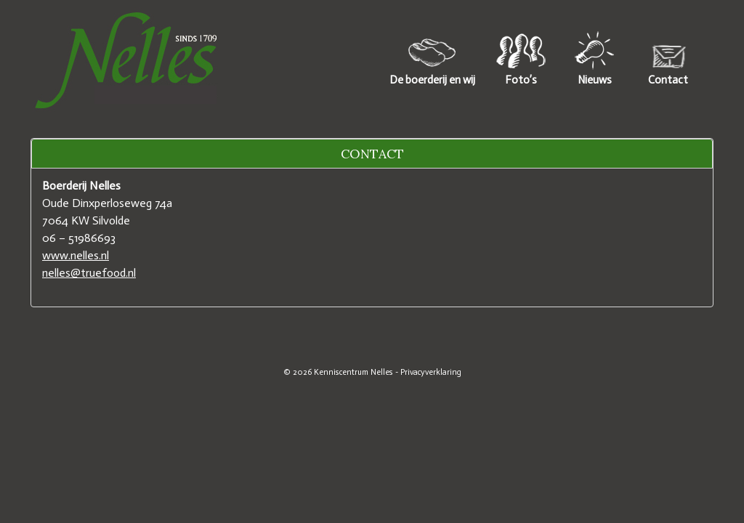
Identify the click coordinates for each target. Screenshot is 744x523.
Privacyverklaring (430, 372)
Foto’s (521, 79)
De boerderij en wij (432, 79)
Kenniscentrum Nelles (353, 372)
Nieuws (595, 79)
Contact (668, 79)
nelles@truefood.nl (89, 273)
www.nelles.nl (75, 255)
